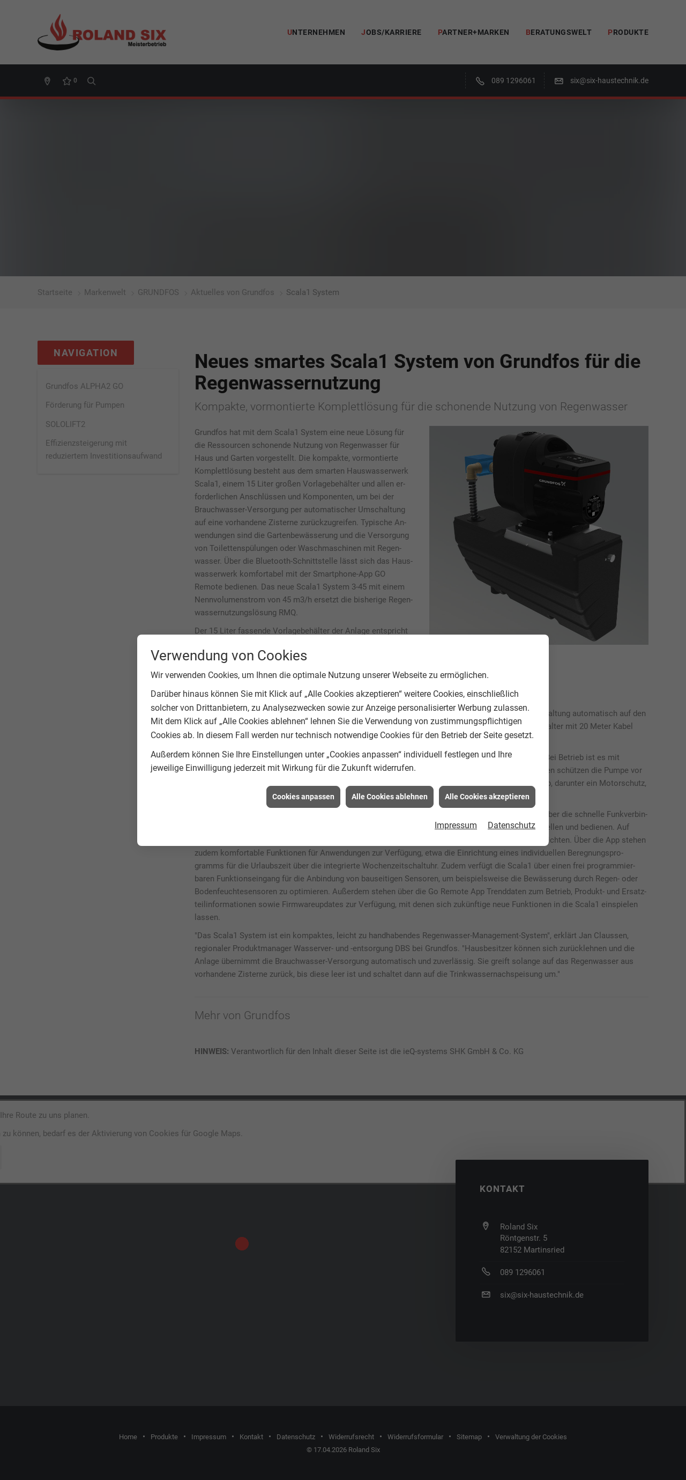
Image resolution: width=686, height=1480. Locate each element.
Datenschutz (511, 785)
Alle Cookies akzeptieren (487, 756)
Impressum (456, 785)
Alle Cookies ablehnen (390, 756)
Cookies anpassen (303, 756)
